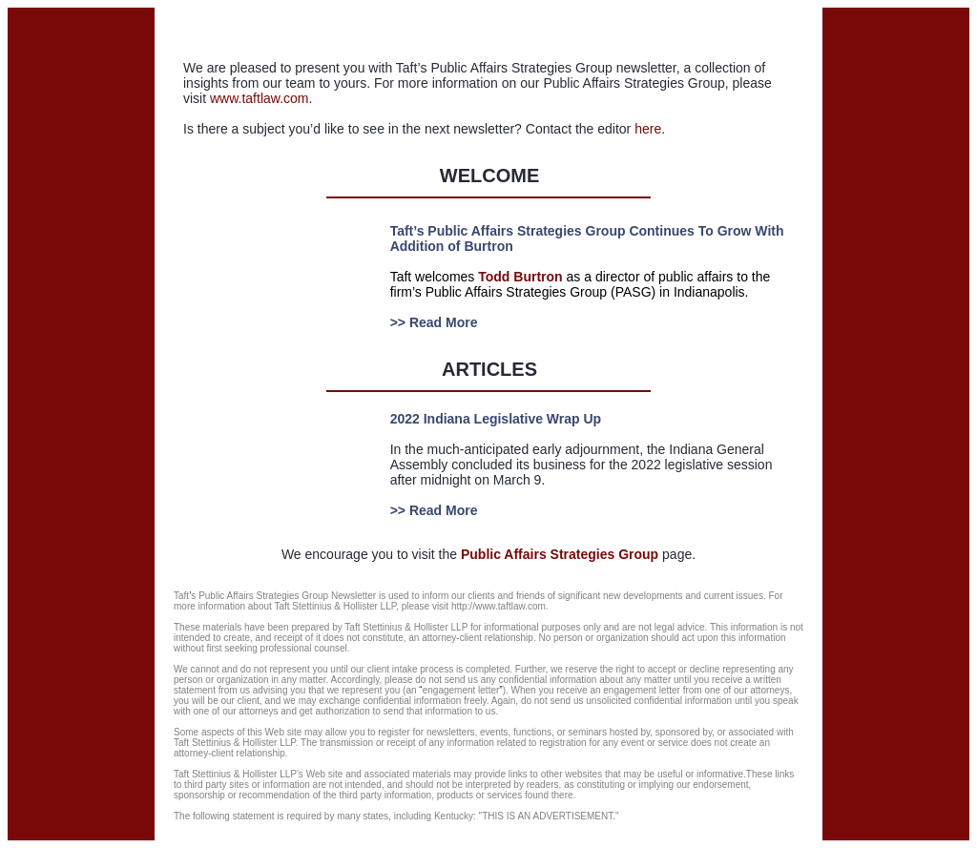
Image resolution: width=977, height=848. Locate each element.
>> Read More (434, 322)
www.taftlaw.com (259, 98)
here (647, 128)
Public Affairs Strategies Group (559, 554)
